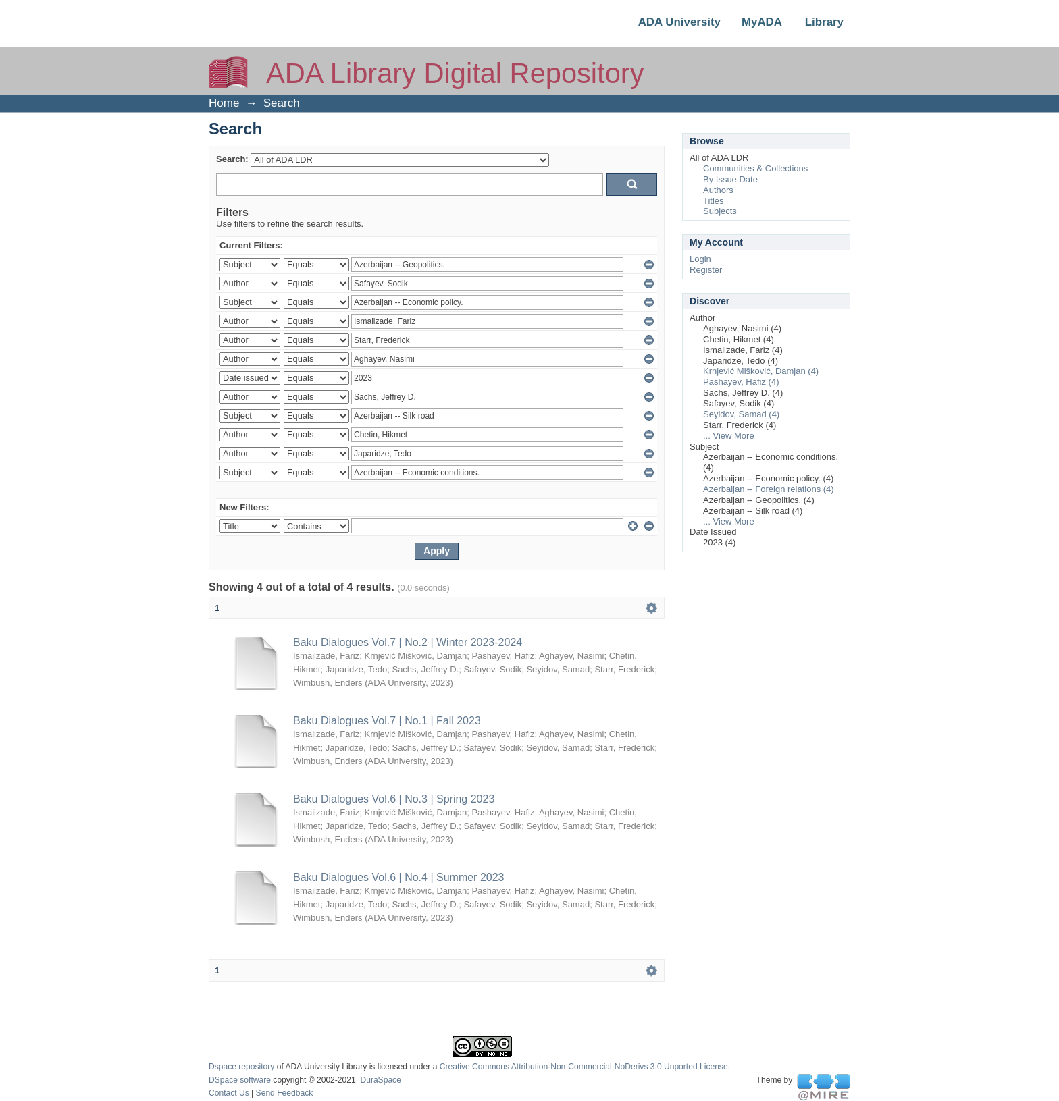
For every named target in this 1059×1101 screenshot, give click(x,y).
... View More (728, 436)
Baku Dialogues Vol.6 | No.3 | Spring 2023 (393, 799)
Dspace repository (241, 1066)
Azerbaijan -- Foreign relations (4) (768, 489)
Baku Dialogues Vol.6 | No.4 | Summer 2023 (398, 877)
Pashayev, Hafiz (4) (741, 382)
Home (224, 103)
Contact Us (229, 1093)
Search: (232, 159)
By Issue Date (730, 179)
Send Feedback (284, 1093)
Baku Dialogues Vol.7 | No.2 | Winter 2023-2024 (407, 642)
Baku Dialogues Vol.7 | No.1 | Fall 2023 (387, 720)
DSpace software (240, 1080)
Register (706, 270)
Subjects (720, 211)
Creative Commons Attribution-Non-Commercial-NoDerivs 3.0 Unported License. (585, 1066)
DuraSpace (380, 1080)
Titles (713, 201)
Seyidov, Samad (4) (741, 414)
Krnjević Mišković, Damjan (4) (761, 371)
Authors (718, 190)
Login (700, 259)
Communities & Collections (755, 168)
